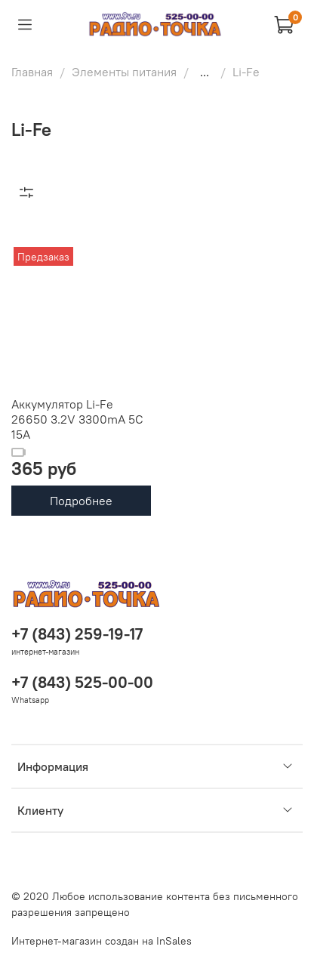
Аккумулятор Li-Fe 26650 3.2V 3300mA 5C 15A (77, 419)
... (204, 72)
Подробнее (81, 500)
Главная (32, 71)
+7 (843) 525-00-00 (82, 682)
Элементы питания (124, 71)
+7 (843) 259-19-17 (77, 634)
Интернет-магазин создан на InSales (101, 941)
